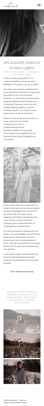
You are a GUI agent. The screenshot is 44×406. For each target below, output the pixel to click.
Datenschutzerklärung (10, 400)
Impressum (22, 400)
